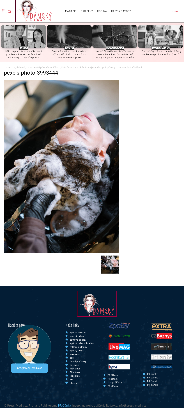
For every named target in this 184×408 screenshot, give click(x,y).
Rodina (23, 47)
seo (72, 357)
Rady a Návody (114, 47)
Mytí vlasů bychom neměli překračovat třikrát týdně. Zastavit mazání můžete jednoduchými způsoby (64, 67)
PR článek (75, 368)
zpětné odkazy (78, 332)
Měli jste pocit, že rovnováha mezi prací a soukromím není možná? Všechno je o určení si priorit (23, 54)
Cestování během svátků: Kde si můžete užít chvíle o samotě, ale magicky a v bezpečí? (69, 54)
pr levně (74, 365)
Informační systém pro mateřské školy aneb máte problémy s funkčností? (160, 53)
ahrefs (73, 383)
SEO (72, 379)
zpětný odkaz (77, 336)
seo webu (75, 354)
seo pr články (115, 382)
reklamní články (78, 347)
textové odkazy (78, 339)
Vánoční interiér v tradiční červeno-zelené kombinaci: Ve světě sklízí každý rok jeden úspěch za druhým (115, 54)
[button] (9, 11)
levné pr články (78, 361)
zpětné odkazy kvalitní (82, 343)
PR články (75, 372)
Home (7, 67)
